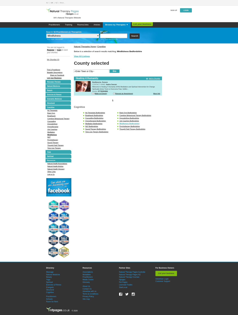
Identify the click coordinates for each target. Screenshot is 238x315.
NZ (56, 3)
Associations (88, 272)
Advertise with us (89, 291)
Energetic (50, 287)
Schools (49, 299)
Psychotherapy (52, 140)
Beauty (50, 90)
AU (47, 3)
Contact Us (87, 289)
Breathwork (51, 116)
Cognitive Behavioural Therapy (58, 119)
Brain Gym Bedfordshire (128, 113)
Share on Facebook (57, 75)
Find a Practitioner (53, 70)
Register (50, 50)
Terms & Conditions (90, 294)
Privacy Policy (88, 296)
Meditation (51, 132)
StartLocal (123, 287)
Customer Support (162, 281)
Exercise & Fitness (54, 94)
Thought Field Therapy (55, 145)
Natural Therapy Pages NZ (130, 275)
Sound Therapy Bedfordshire (95, 129)
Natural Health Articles (55, 166)
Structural (51, 103)
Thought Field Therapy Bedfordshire (132, 129)
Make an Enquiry (101, 93)
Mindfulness (52, 135)
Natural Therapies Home (85, 46)
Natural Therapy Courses (129, 277)
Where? (103, 32)
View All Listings (82, 56)
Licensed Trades (125, 285)
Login (186, 10)
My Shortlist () (53, 60)
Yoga (49, 152)
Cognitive (50, 107)
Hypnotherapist (52, 127)
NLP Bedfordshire (91, 126)
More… (62, 3)
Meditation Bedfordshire (93, 124)
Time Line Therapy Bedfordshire (96, 132)
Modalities (87, 275)
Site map (86, 299)
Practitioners (54, 25)
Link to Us (50, 174)
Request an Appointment (124, 93)
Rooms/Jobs (82, 25)
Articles (96, 25)
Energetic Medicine (54, 99)
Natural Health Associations (57, 163)
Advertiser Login (162, 279)
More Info (156, 93)
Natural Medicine (53, 86)
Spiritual (50, 156)
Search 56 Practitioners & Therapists (64, 32)
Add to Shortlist (154, 78)
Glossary (86, 282)
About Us (86, 286)
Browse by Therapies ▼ (116, 25)
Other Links (51, 172)
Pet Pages (123, 282)
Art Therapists (52, 110)
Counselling (51, 121)
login (59, 50)
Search (134, 36)
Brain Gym (51, 113)
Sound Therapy (52, 143)
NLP (49, 137)
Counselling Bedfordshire (94, 118)
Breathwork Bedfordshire (94, 115)
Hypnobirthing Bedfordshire (129, 118)
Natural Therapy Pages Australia (132, 272)
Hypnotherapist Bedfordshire (95, 121)
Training (68, 25)
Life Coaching (52, 129)
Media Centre (88, 280)
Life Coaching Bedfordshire (129, 121)
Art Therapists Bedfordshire (95, 113)
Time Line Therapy (54, 148)
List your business (142, 24)
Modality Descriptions (54, 72)
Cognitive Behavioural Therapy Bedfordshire (135, 115)
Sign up (173, 10)
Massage (50, 272)
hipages (122, 280)
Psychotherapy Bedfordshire (129, 126)
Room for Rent (52, 302)
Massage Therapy (54, 82)
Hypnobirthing (52, 124)
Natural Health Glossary (56, 169)
